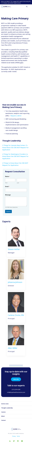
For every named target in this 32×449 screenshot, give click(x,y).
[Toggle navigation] (30, 6)
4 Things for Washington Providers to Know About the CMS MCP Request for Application (15, 156)
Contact (3, 420)
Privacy (14, 436)
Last (18, 182)
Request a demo (16, 116)
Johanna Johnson (15, 284)
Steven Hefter (14, 251)
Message (8, 195)
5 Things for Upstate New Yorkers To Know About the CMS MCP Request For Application (15, 147)
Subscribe (16, 379)
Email (7, 186)
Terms (18, 436)
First (6, 182)
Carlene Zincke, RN (16, 317)
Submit (8, 211)
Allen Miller (12, 349)
